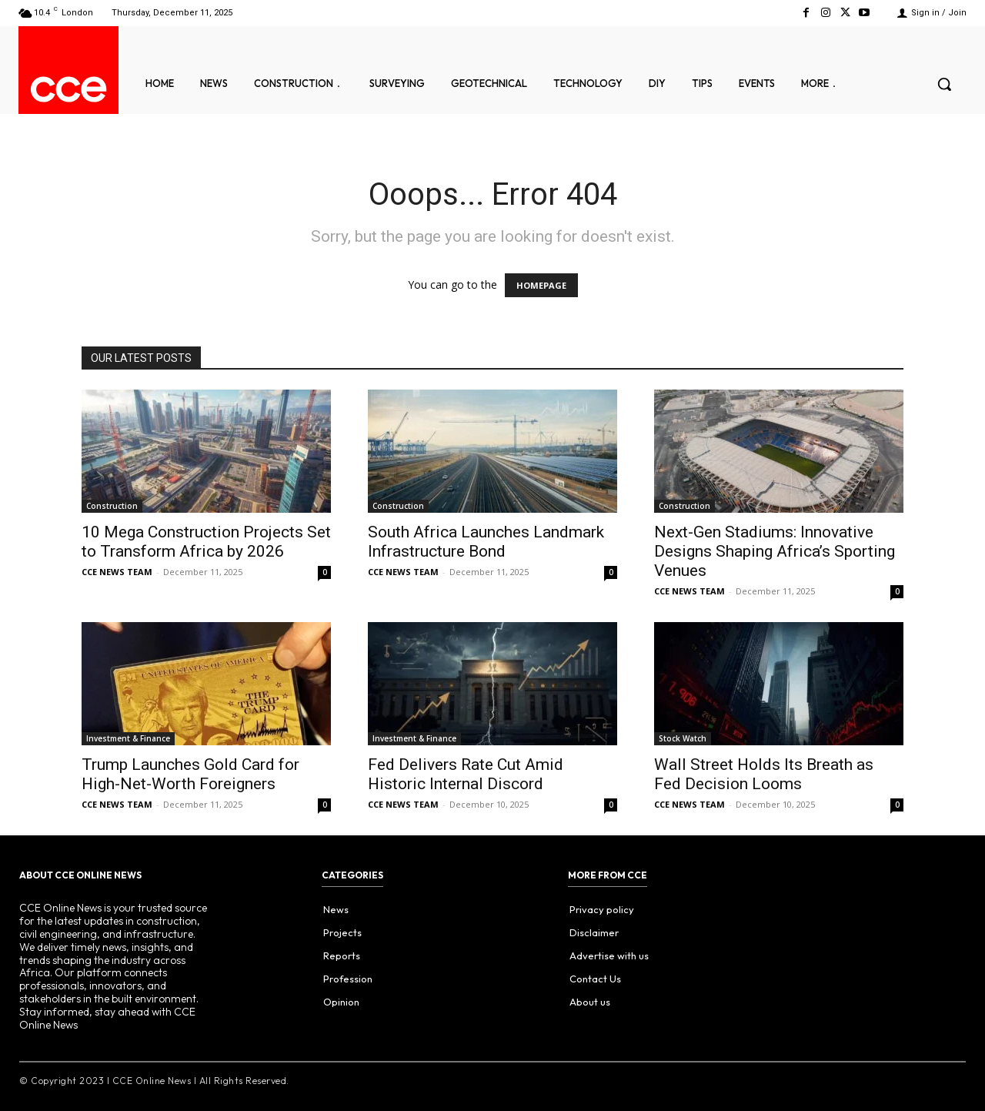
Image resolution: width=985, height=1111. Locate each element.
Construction (112, 505)
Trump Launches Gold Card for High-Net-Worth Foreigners (190, 774)
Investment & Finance (128, 738)
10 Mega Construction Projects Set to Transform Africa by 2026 (206, 542)
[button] (944, 84)
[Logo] (68, 89)
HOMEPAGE (541, 285)
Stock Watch (682, 738)
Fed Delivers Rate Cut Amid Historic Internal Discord (465, 774)
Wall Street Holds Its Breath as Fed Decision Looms (763, 774)
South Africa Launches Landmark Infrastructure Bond (486, 542)
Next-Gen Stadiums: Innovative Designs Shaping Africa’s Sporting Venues (774, 551)
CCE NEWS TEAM (117, 571)
